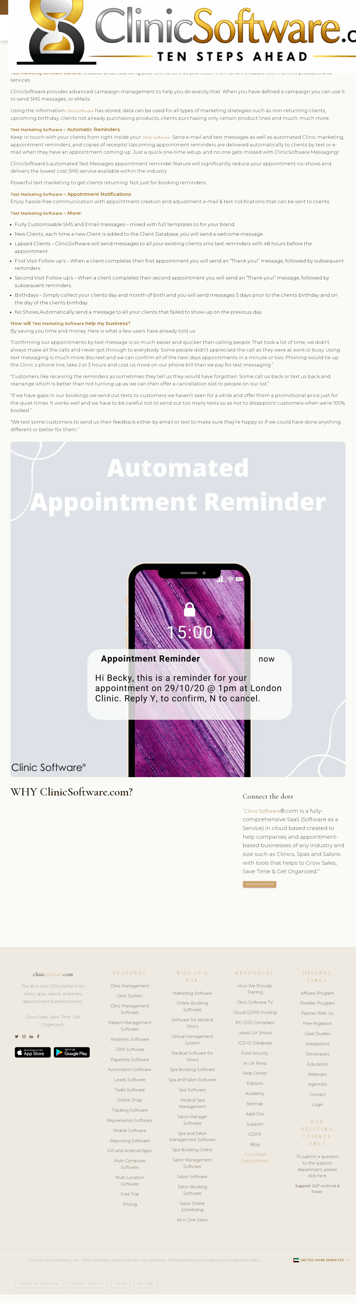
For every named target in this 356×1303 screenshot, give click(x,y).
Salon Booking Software (192, 1198)
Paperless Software (129, 1067)
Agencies (317, 1092)
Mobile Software (129, 1139)
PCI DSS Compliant (255, 1031)
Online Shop (129, 1108)
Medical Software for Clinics (192, 1065)
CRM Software (129, 1058)
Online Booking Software (192, 1015)
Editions (255, 1091)
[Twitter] (16, 1045)
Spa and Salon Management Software (192, 1145)
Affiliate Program (317, 1001)
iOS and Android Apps (129, 1159)
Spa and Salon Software (192, 1088)
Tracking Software (130, 1118)
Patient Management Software (129, 1034)
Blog (255, 1152)
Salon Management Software (192, 1172)
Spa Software (192, 1098)
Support (255, 1132)
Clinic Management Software (129, 1018)
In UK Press (255, 1071)
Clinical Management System (192, 1048)
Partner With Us (317, 1021)
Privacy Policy (87, 1292)
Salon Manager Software (192, 1128)
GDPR (254, 1142)
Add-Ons (255, 1122)
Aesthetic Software (130, 1047)
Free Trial (130, 1202)
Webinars (317, 1082)
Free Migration (317, 1032)
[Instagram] (24, 1045)
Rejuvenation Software (130, 1128)
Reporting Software (130, 1149)
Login (317, 1113)
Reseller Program (317, 1011)
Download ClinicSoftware (255, 1166)
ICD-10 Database (255, 1051)
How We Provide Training (255, 997)
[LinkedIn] (31, 1045)
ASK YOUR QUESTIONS (260, 892)
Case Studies (317, 1042)
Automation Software (129, 1078)
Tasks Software (130, 1098)
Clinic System (129, 1004)
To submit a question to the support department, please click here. (317, 1175)
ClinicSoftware (83, 111)
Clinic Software (264, 819)
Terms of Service (39, 1292)
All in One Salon (192, 1228)
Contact (317, 1102)
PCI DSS (145, 1292)
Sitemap (254, 1112)
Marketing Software (192, 1001)
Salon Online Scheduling (192, 1215)
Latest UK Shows (255, 1041)
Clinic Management (129, 994)
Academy (254, 1102)
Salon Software (192, 1185)
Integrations (317, 1052)
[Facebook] (38, 1045)
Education (317, 1072)
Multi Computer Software (130, 1172)
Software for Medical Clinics (192, 1031)
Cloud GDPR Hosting (255, 1021)
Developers (317, 1062)
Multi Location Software (129, 1189)
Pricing (130, 1212)
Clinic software (160, 138)
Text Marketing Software (41, 130)
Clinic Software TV (255, 1010)
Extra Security (254, 1061)
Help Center (255, 1081)
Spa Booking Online (192, 1158)
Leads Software (130, 1088)
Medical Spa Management (192, 1112)
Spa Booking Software (192, 1078)
